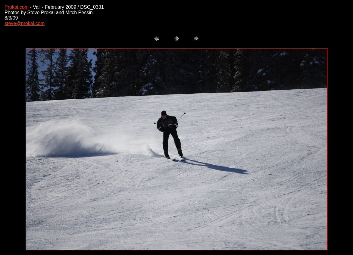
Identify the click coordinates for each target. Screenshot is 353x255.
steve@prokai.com (25, 23)
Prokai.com (17, 7)
